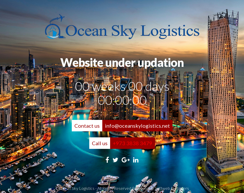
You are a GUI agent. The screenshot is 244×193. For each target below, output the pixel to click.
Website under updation (122, 62)
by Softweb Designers (169, 188)
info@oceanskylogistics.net (137, 125)
